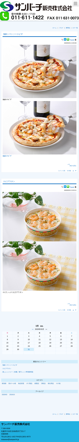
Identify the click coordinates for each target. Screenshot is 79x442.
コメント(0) (61, 170)
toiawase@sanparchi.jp (10, 439)
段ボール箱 (12, 383)
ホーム (55, 28)
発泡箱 (4, 383)
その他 (69, 170)
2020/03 (4, 394)
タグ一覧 (75, 28)
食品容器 (21, 383)
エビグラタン (9, 181)
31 (29, 349)
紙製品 (37, 383)
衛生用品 (51, 383)
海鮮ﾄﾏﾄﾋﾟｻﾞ (7, 156)
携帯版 (68, 28)
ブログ (61, 28)
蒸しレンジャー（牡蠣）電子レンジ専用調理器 (17, 372)
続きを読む (73, 165)
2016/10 (12, 394)
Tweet (72, 40)
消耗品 (43, 383)
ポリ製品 (29, 383)
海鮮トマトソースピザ (13, 34)
